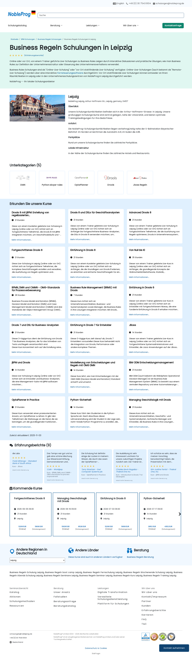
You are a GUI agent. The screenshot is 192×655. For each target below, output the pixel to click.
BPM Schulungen (28, 39)
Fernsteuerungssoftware (70, 72)
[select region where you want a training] (37, 560)
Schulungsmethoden (22, 601)
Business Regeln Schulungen (49, 39)
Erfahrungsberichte (154, 610)
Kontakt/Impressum (154, 596)
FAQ (144, 619)
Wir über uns (130, 25)
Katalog (14, 592)
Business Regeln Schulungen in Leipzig (80, 39)
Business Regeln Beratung (140, 557)
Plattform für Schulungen (113, 603)
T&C (144, 623)
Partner (146, 601)
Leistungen (92, 25)
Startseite (14, 39)
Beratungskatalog (65, 605)
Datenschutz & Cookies (96, 648)
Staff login (96, 653)
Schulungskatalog (17, 25)
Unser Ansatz (62, 592)
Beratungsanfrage (65, 601)
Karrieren (147, 614)
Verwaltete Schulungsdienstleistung (113, 598)
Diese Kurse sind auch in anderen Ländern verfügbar (95, 557)
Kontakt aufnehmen (174, 648)
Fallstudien (60, 596)
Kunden (146, 605)
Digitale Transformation (112, 592)
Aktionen (15, 596)
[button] (179, 514)
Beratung (55, 25)
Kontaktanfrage (173, 25)
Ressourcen (17, 605)
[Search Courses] (111, 15)
